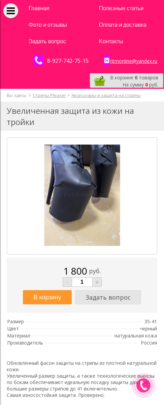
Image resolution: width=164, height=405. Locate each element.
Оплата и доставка (122, 25)
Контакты (111, 41)
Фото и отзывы (48, 25)
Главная (39, 8)
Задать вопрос (47, 41)
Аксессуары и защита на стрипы (106, 95)
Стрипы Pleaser (49, 95)
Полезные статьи (121, 8)
